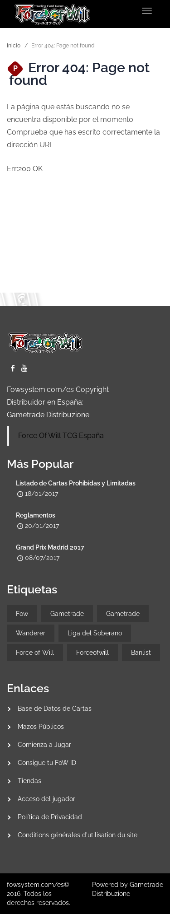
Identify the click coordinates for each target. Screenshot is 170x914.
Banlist (141, 652)
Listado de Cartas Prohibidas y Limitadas (76, 483)
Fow (22, 613)
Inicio (13, 45)
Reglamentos (35, 515)
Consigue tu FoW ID (47, 762)
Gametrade (67, 613)
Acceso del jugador (46, 798)
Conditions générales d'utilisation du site (77, 835)
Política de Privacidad (50, 817)
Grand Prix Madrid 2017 (50, 547)
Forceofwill (92, 652)
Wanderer (30, 633)
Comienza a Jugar (44, 744)
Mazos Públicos (41, 726)
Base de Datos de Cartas (55, 708)
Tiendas (29, 780)
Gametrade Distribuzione (48, 414)
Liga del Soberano (95, 633)
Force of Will (35, 652)
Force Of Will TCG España (61, 435)
